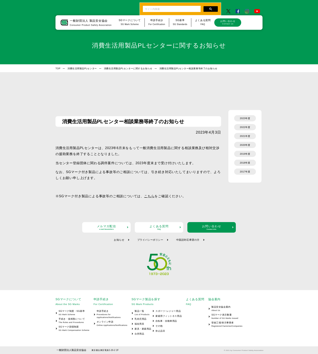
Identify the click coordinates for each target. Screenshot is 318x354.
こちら (149, 196)
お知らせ (119, 239)
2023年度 (245, 118)
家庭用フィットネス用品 (168, 316)
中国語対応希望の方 (188, 239)
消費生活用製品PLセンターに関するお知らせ (128, 68)
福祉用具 (139, 324)
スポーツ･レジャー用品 (168, 311)
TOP (57, 68)
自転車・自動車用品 (166, 321)
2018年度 (245, 162)
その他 (159, 326)
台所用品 (139, 333)
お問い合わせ (228, 22)
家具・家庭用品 (143, 329)
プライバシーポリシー (150, 239)
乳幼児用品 (141, 319)
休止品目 (160, 331)
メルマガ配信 (106, 227)
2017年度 (245, 171)
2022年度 (245, 127)
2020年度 (245, 145)
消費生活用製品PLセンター (82, 68)
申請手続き (110, 314)
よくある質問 (159, 227)
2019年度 (245, 154)
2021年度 (245, 136)
